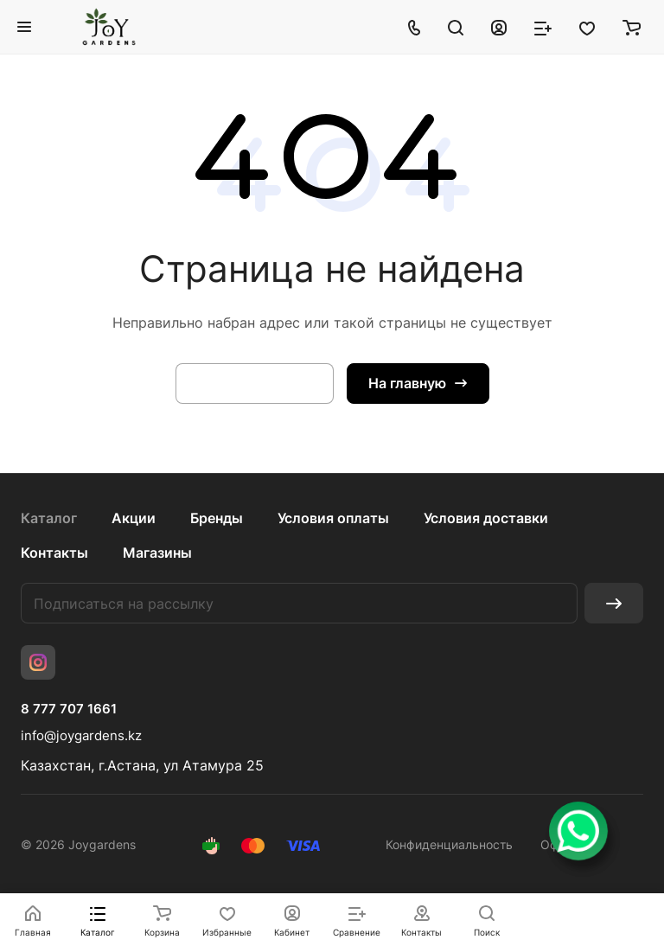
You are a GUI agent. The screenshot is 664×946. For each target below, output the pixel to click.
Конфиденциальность (449, 844)
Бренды (216, 518)
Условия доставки (486, 518)
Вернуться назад (254, 383)
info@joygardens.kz (81, 735)
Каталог (49, 518)
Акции (134, 518)
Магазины (157, 552)
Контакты (54, 552)
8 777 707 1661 (69, 709)
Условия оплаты (333, 518)
